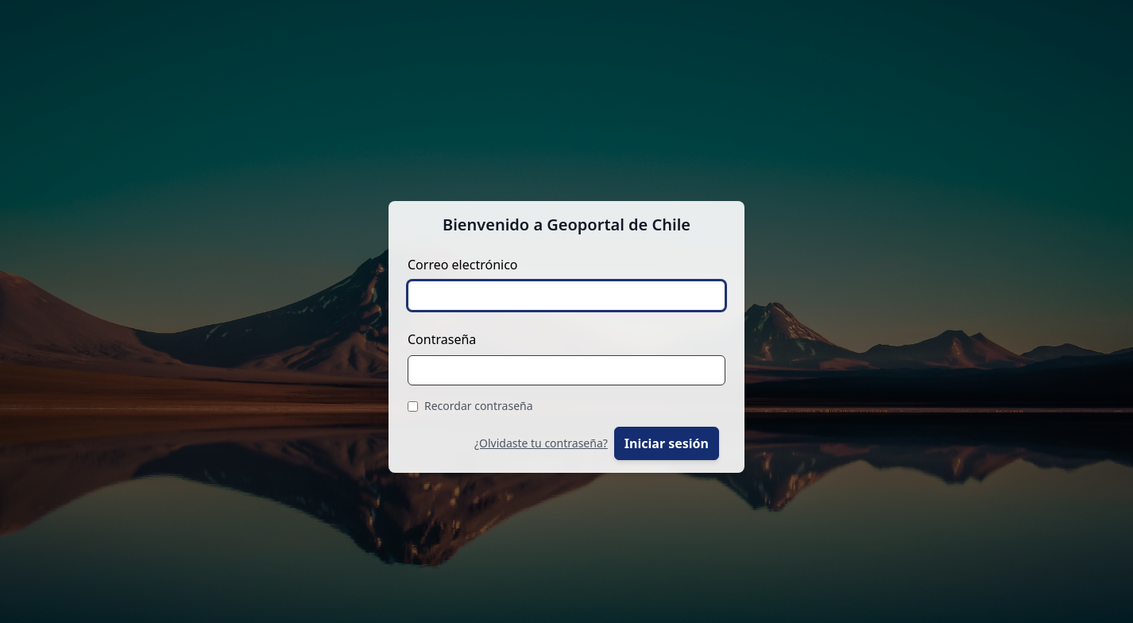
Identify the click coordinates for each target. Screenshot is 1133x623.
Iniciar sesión (667, 443)
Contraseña (442, 339)
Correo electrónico (463, 264)
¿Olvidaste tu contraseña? (541, 443)
